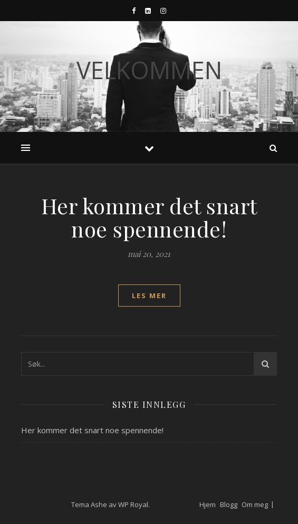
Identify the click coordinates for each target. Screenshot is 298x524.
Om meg (255, 504)
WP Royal (133, 504)
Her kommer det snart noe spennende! (149, 217)
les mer (149, 295)
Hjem (207, 504)
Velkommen (149, 70)
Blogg (228, 504)
